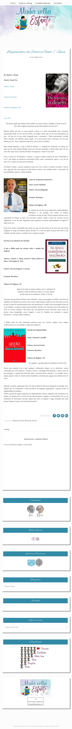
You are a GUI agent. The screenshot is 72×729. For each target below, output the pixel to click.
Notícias (28, 421)
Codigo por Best (54, 726)
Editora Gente (18, 421)
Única (34, 421)
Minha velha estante (24, 726)
